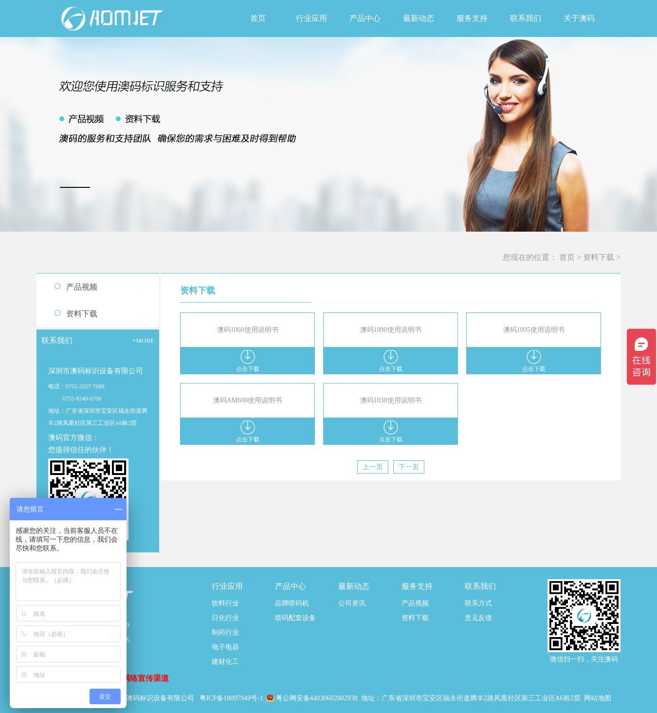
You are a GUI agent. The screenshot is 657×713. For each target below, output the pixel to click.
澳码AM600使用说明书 (247, 400)
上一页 (373, 467)
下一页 (409, 467)
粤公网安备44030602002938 (318, 698)
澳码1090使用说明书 (390, 329)
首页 (258, 18)
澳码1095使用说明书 (534, 329)
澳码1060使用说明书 (247, 329)
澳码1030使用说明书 (390, 400)
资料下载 (598, 257)
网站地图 (597, 698)
